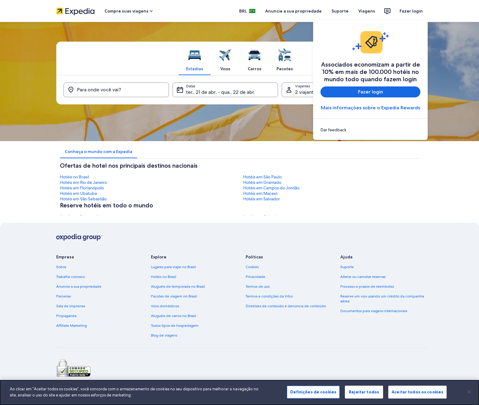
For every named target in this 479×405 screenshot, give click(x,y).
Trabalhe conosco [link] (70, 276)
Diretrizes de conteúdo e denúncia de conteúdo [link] (286, 306)
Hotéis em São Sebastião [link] (83, 199)
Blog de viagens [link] (164, 335)
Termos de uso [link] (258, 286)
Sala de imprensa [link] (70, 306)
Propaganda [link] (66, 315)
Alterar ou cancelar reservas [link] (363, 276)
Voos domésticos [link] (165, 306)
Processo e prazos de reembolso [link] (367, 286)
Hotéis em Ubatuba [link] (78, 193)
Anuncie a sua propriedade (293, 11)
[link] (370, 129)
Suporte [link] (347, 267)
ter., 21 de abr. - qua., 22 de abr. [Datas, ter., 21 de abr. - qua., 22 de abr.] (220, 92)
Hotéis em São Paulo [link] (262, 177)
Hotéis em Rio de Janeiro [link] (83, 182)
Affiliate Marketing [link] (71, 325)
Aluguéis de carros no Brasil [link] (173, 315)
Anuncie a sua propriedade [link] (78, 286)
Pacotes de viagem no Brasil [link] (174, 296)
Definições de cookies (313, 395)
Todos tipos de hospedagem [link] (175, 325)
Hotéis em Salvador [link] (261, 199)
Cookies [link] (252, 267)
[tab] (194, 58)
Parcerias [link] (63, 296)
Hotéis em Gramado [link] (262, 182)
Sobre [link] (61, 267)
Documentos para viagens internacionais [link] (373, 310)
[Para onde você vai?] (116, 89)
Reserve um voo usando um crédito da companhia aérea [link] (382, 299)
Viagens (366, 11)
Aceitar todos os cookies (417, 395)
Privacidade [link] (255, 276)
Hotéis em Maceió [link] (260, 193)
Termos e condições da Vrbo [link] (269, 296)
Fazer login (411, 11)
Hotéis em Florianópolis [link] (82, 188)
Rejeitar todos (364, 395)
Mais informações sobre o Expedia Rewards (370, 108)
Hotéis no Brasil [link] (74, 177)
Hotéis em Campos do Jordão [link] (271, 188)
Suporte (340, 11)
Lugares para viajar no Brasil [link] (173, 267)
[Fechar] (469, 395)
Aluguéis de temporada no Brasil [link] (178, 286)
